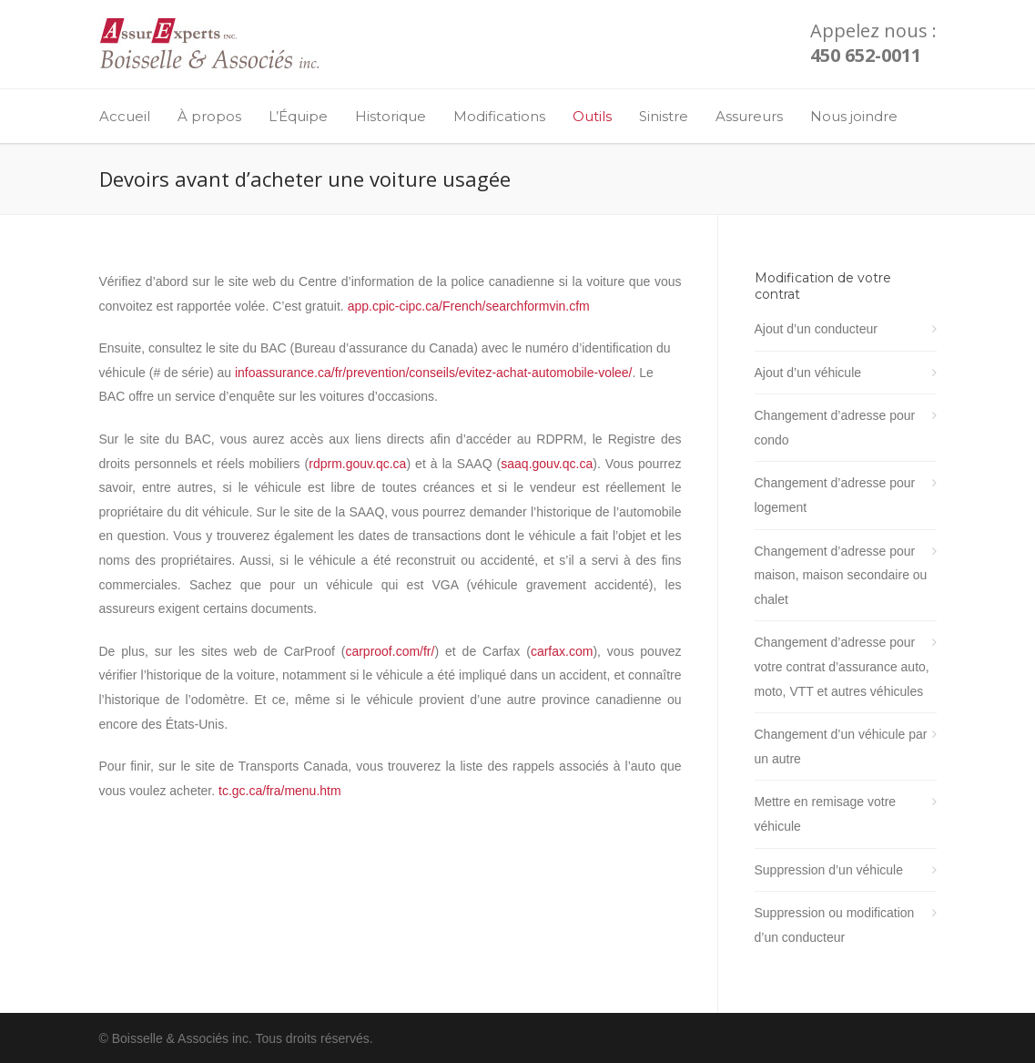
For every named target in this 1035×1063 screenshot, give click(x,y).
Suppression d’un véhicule (829, 870)
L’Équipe (298, 116)
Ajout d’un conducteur (816, 329)
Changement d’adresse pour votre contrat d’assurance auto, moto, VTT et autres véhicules (842, 666)
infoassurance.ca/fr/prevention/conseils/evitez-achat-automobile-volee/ (434, 372)
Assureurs (749, 116)
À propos (209, 116)
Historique (390, 116)
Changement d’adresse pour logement (835, 495)
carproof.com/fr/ (389, 651)
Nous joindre (854, 116)
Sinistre (663, 116)
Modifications (499, 116)
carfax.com (562, 651)
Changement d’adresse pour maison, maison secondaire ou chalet (841, 575)
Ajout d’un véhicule (808, 372)
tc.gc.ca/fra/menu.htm (279, 790)
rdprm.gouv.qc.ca (357, 463)
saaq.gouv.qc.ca (547, 463)
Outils (592, 116)
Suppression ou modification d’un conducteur (835, 925)
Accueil (124, 116)
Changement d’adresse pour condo (835, 427)
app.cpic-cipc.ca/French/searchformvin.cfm (469, 306)
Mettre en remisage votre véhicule (826, 813)
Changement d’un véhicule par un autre (841, 746)
